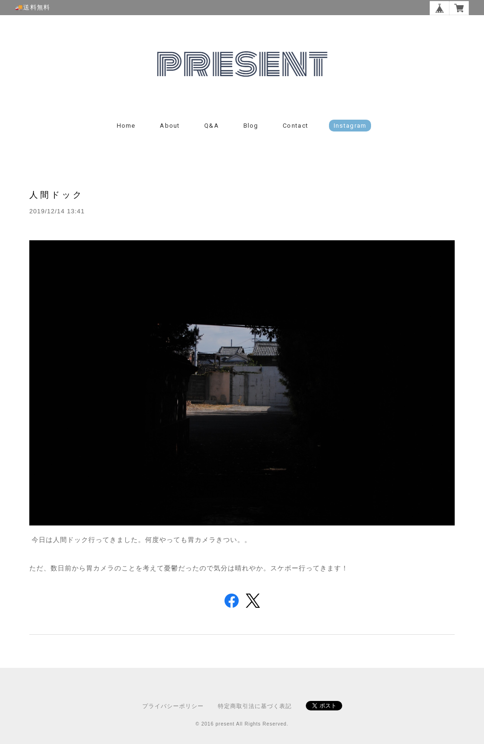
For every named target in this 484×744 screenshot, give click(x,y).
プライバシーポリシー (173, 706)
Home (126, 125)
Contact (295, 125)
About (170, 125)
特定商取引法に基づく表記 (255, 706)
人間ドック (56, 195)
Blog (251, 125)
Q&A (211, 125)
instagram (350, 125)
